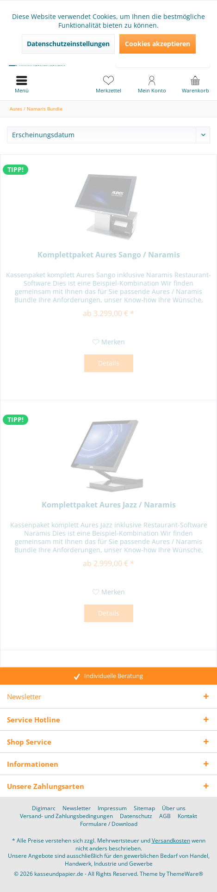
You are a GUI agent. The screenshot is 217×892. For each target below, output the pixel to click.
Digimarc (44, 808)
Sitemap (144, 808)
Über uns (174, 808)
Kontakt (187, 816)
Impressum (112, 808)
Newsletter (76, 808)
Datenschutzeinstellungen (68, 43)
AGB (165, 816)
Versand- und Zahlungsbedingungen (66, 816)
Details (108, 363)
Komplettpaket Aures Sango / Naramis (108, 255)
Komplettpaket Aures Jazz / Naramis (109, 505)
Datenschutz (136, 816)
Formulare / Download (108, 824)
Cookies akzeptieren (157, 43)
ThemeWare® (185, 874)
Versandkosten (171, 840)
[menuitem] (195, 84)
